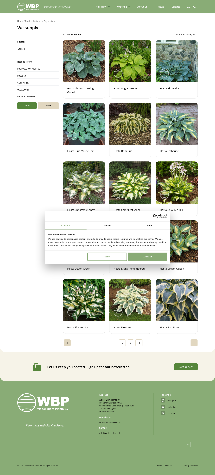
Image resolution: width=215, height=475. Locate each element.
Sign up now (185, 366)
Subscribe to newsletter (110, 422)
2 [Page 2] (122, 342)
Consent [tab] (65, 225)
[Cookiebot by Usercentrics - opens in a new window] (155, 216)
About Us (142, 7)
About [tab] (149, 225)
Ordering (122, 7)
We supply (101, 7)
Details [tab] (107, 225)
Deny (107, 256)
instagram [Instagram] (169, 400)
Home (20, 21)
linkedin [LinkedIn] (168, 407)
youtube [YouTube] (168, 413)
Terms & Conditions (164, 465)
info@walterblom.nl (109, 433)
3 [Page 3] (130, 342)
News (161, 7)
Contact (176, 7)
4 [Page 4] (139, 342)
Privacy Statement (191, 465)
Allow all (147, 256)
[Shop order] (165, 34)
